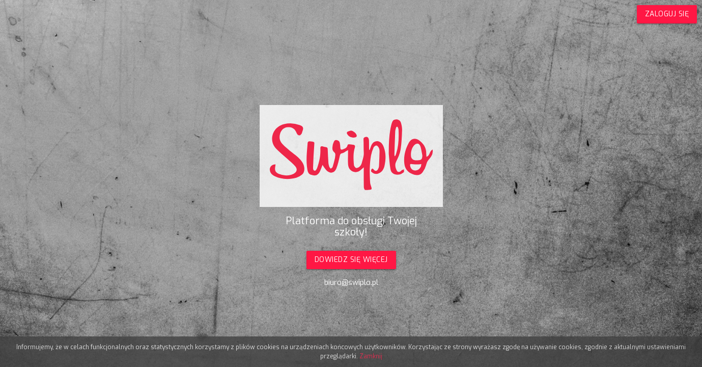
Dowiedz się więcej (351, 260)
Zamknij (370, 356)
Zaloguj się (667, 14)
